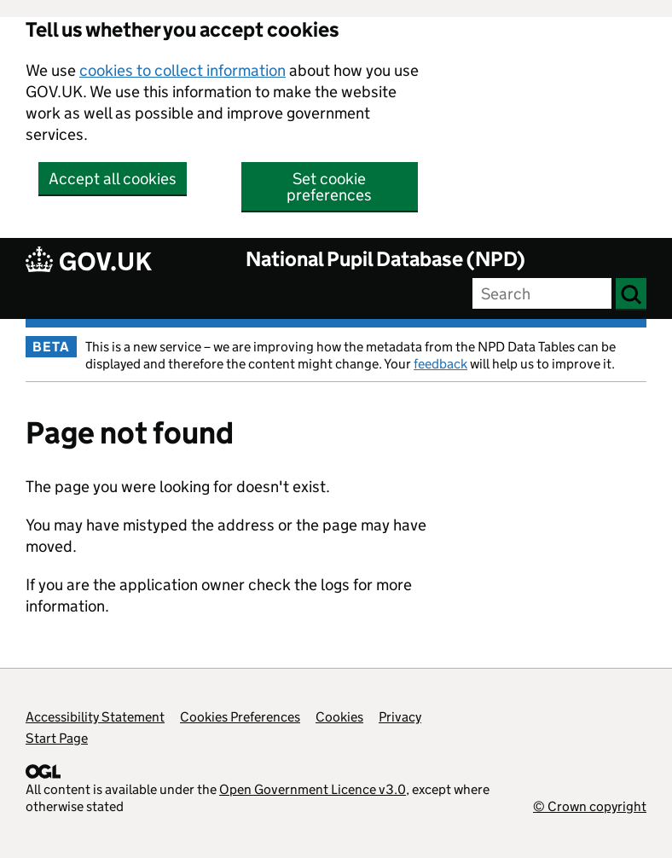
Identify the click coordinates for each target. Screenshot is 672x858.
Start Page (57, 738)
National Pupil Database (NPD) (385, 258)
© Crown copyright (589, 806)
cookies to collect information (182, 70)
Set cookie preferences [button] (329, 187)
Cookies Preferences (240, 717)
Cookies (339, 717)
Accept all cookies (113, 178)
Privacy (400, 717)
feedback (440, 364)
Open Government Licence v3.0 (312, 789)
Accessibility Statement (95, 717)
